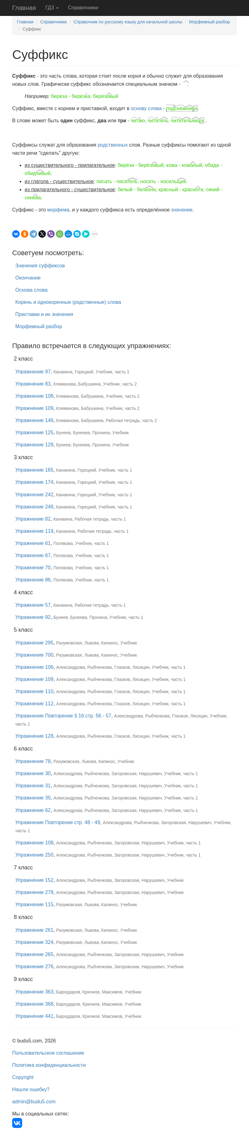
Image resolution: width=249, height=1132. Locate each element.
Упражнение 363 (34, 991)
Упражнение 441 (34, 1016)
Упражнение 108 (34, 396)
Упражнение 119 (34, 531)
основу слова (146, 108)
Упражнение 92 (33, 617)
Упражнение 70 (33, 567)
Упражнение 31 (33, 785)
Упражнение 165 (34, 470)
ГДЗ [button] (52, 7)
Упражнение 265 (34, 954)
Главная (24, 7)
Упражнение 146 (34, 420)
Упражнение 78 (33, 761)
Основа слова (31, 290)
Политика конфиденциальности (49, 1065)
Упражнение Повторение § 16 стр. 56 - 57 (63, 715)
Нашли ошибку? (31, 1089)
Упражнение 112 (34, 703)
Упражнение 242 (34, 494)
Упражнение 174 (34, 482)
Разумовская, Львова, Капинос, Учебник (96, 642)
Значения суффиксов (40, 265)
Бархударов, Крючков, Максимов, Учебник (98, 991)
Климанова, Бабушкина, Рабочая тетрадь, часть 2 (106, 420)
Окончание (28, 277)
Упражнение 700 (34, 655)
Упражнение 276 (34, 966)
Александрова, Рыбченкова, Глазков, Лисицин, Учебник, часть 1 (121, 667)
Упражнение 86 (33, 579)
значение (182, 209)
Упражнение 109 (34, 408)
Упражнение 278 (34, 892)
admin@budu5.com (34, 1101)
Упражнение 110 (34, 691)
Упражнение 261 (34, 930)
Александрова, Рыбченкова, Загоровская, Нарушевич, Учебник (119, 880)
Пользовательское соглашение (48, 1053)
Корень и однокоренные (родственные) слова (68, 302)
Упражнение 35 (33, 797)
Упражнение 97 (33, 371)
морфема (58, 209)
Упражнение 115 (34, 904)
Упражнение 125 (34, 432)
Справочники (83, 7)
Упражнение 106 (34, 667)
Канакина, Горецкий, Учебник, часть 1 (91, 371)
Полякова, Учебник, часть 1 (81, 543)
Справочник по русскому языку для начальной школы (127, 21)
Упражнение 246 (34, 506)
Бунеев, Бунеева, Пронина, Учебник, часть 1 (98, 617)
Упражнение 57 (33, 605)
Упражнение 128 (34, 444)
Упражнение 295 (34, 642)
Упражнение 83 (33, 383)
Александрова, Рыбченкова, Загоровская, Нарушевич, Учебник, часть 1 (125, 773)
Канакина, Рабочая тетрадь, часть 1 (89, 519)
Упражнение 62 (33, 810)
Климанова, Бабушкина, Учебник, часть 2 (95, 383)
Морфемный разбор (209, 21)
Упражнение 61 (33, 543)
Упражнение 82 (33, 519)
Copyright (22, 1077)
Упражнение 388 (34, 1004)
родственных (113, 145)
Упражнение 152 (34, 880)
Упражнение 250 (34, 855)
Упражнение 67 (33, 555)
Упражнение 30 (33, 773)
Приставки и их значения (44, 314)
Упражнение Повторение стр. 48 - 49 (57, 822)
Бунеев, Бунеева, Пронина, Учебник (92, 432)
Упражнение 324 (34, 942)
